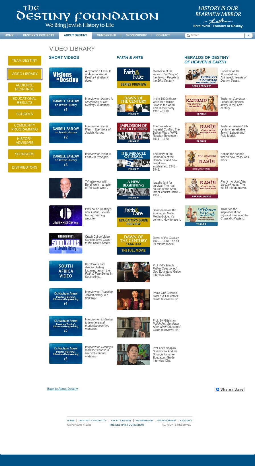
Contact (186, 420)
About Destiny (121, 420)
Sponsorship (166, 420)
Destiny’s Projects (93, 420)
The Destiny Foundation (87, 16)
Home (71, 420)
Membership (144, 420)
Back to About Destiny (62, 388)
